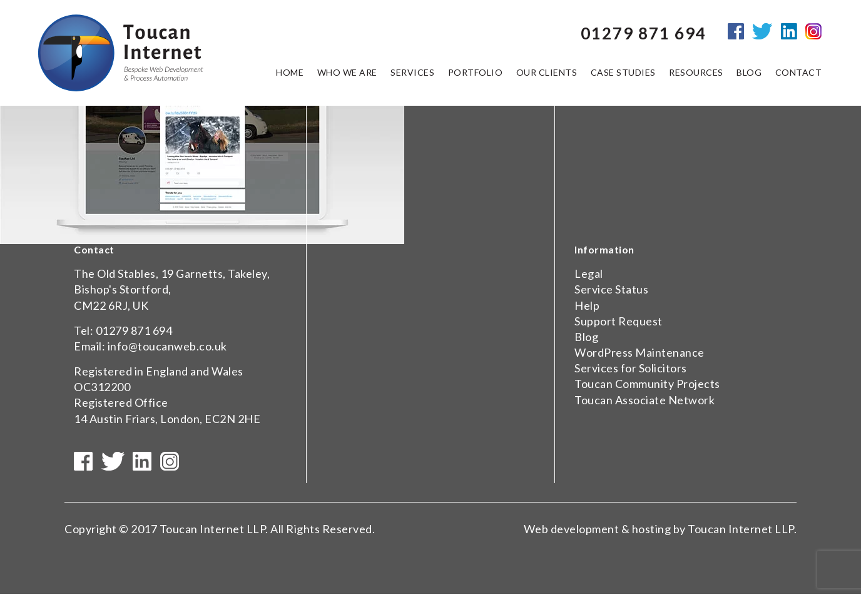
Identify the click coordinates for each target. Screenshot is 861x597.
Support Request (618, 321)
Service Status (611, 289)
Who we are (347, 74)
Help (586, 305)
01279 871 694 (134, 330)
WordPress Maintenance (639, 352)
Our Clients (547, 74)
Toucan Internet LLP (213, 532)
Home (289, 74)
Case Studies (623, 74)
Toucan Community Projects (647, 383)
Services (412, 74)
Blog (586, 337)
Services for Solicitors (630, 368)
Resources (696, 74)
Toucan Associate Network (644, 400)
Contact (798, 74)
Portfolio (475, 74)
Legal (588, 273)
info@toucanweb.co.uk (167, 346)
